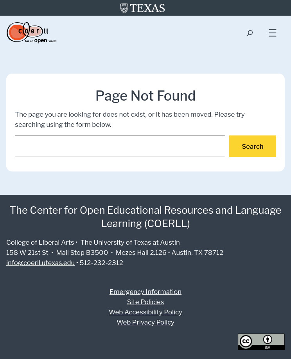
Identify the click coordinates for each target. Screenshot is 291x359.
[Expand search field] (249, 33)
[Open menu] (272, 33)
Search (253, 146)
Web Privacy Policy (145, 322)
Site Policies (145, 301)
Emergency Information (145, 291)
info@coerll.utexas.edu (39, 262)
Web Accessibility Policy (146, 312)
